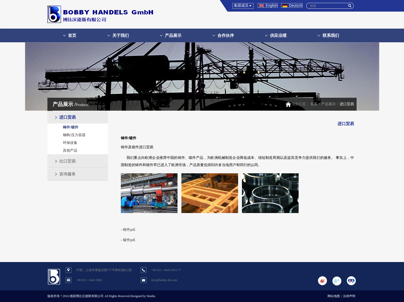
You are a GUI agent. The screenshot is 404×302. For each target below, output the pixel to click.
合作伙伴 (225, 35)
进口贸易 (67, 117)
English (271, 5)
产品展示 (173, 35)
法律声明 (349, 296)
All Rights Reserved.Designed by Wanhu (129, 296)
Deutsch (295, 5)
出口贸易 (67, 161)
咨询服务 (67, 174)
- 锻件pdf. (128, 240)
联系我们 (331, 35)
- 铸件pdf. (128, 230)
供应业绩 (278, 35)
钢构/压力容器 (74, 135)
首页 (72, 35)
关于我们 (120, 35)
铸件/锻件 (70, 127)
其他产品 (70, 150)
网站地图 (333, 296)
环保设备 (70, 143)
